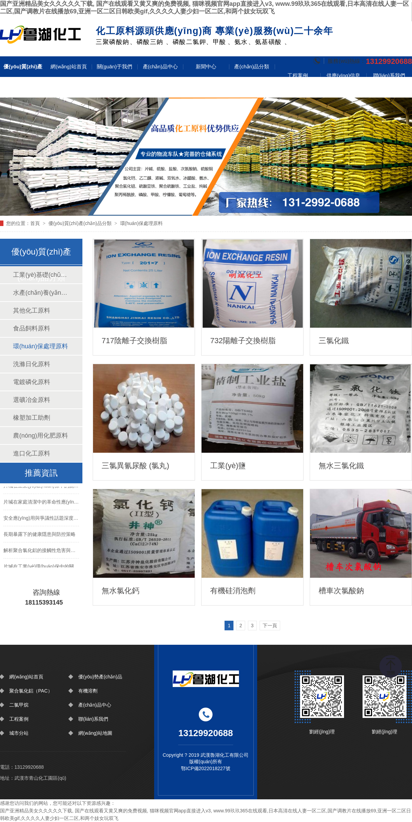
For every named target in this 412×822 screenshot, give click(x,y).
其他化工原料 (31, 310)
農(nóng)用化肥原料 (40, 435)
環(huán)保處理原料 (141, 223)
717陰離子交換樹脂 (134, 340)
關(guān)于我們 (114, 66)
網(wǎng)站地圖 (95, 733)
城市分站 (18, 733)
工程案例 (297, 75)
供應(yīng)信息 (343, 75)
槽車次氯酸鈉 (341, 590)
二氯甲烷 (18, 705)
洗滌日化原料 (31, 364)
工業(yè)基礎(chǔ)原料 (41, 274)
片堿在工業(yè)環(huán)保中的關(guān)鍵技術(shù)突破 (41, 486)
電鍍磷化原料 (31, 382)
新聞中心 (206, 66)
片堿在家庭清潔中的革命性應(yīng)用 (41, 503)
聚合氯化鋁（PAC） (31, 691)
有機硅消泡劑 (232, 590)
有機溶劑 (88, 691)
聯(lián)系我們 (389, 75)
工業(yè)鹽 (228, 465)
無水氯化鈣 (120, 590)
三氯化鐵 (334, 340)
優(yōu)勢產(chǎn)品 (100, 676)
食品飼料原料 (31, 328)
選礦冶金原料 (31, 399)
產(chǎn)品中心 (160, 66)
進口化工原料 (31, 453)
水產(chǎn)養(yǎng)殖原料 (41, 292)
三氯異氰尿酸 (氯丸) (135, 465)
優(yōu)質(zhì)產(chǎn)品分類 (22, 77)
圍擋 (40, 33)
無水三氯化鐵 (341, 465)
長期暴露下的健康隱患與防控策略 (39, 535)
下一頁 (270, 625)
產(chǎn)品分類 (251, 66)
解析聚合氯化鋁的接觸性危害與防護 (41, 551)
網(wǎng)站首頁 (68, 66)
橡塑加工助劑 (31, 417)
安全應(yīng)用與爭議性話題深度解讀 (41, 519)
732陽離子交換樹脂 (243, 340)
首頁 (35, 223)
